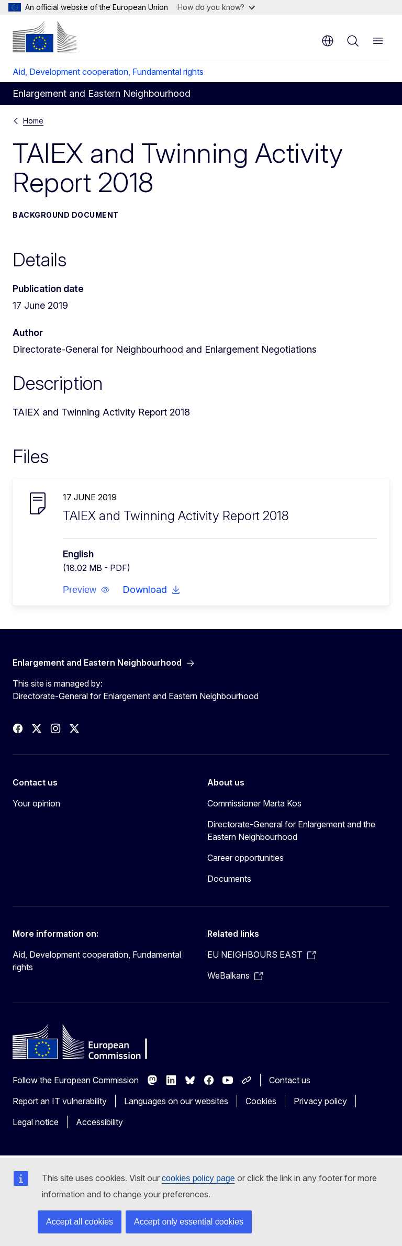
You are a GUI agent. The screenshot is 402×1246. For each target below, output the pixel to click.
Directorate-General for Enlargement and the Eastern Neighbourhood (291, 830)
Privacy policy (320, 1101)
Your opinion (36, 803)
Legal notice (36, 1122)
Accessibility (99, 1122)
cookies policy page (198, 1178)
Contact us (289, 1080)
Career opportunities (245, 857)
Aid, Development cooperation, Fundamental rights (108, 71)
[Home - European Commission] (44, 36)
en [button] (327, 41)
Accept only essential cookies (188, 1221)
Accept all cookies (79, 1221)
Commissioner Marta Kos (254, 803)
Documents (229, 878)
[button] (86, 590)
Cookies (260, 1101)
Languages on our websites (176, 1101)
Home (33, 120)
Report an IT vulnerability (60, 1101)
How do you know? (216, 7)
